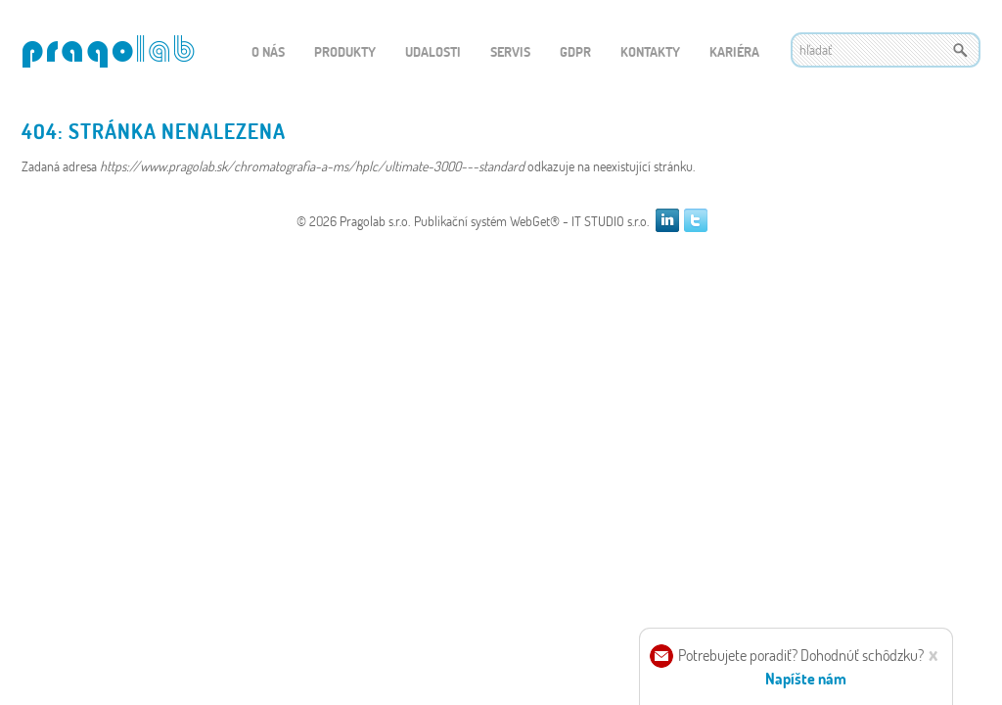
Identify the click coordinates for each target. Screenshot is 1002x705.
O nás (268, 51)
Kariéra (734, 51)
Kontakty (650, 51)
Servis (510, 51)
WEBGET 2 (108, 51)
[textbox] (885, 50)
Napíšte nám (805, 678)
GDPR (575, 51)
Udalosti (433, 51)
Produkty (345, 51)
